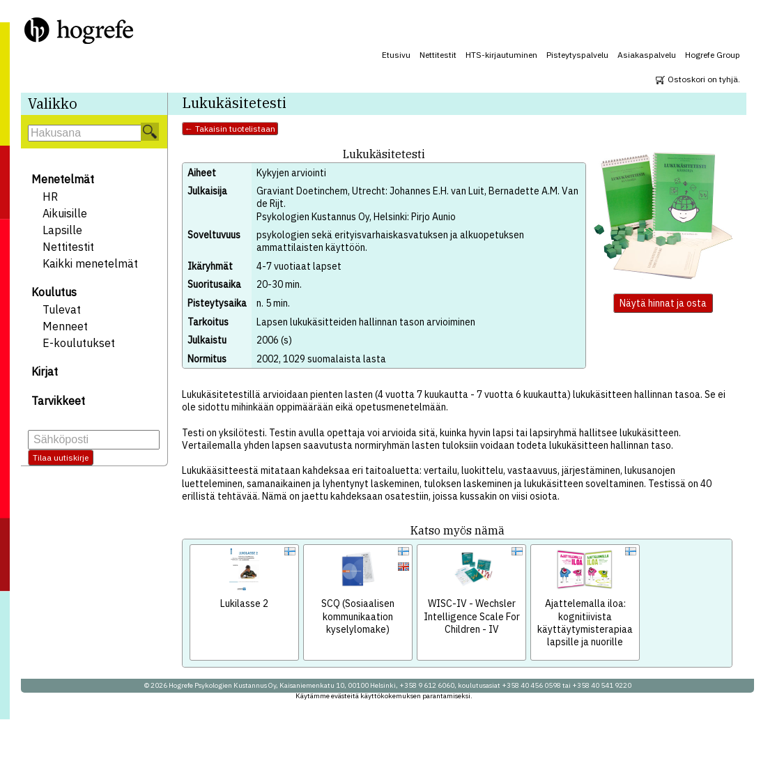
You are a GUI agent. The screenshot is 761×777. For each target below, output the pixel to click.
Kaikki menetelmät (90, 263)
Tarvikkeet (58, 401)
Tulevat (62, 309)
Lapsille (62, 230)
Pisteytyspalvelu (577, 54)
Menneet (65, 326)
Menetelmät (62, 179)
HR (50, 196)
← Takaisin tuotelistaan (230, 128)
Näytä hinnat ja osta (663, 303)
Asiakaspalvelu (646, 54)
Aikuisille (65, 213)
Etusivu (396, 54)
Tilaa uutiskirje (61, 457)
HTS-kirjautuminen (501, 54)
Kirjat (44, 371)
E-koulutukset (79, 343)
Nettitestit (438, 54)
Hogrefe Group (712, 54)
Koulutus (54, 292)
